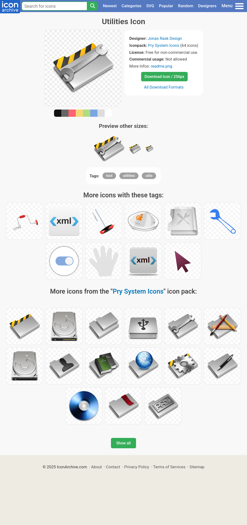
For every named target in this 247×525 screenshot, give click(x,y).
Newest (110, 5)
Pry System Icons (163, 45)
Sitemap (197, 466)
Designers (207, 5)
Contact (113, 466)
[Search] (92, 6)
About (96, 466)
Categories (132, 5)
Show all (123, 443)
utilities (129, 175)
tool (109, 175)
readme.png (161, 66)
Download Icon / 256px (164, 76)
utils (148, 175)
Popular (166, 5)
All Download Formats (164, 87)
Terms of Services (169, 466)
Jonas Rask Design (165, 38)
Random (185, 5)
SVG (150, 5)
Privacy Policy (136, 466)
